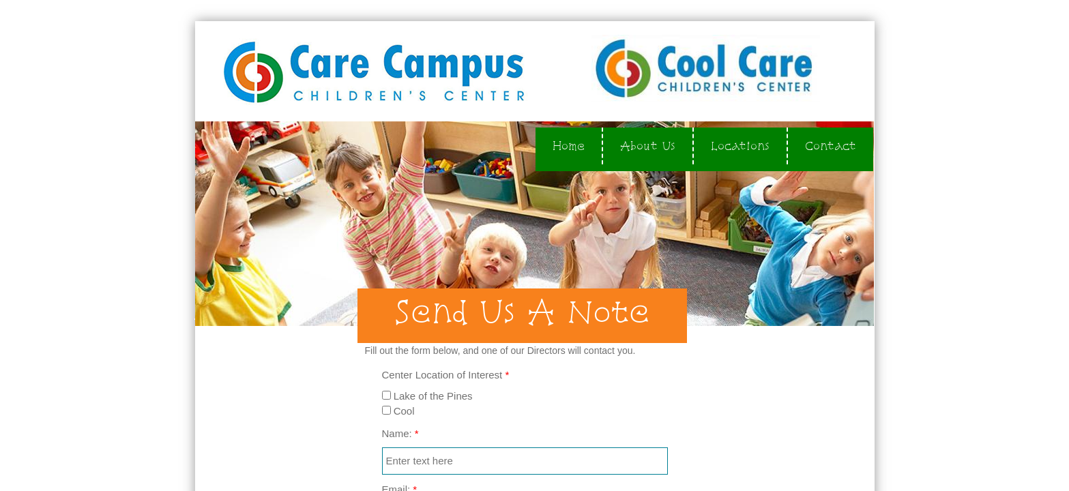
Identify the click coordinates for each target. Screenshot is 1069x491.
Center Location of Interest (446, 375)
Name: (400, 433)
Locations (740, 145)
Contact (830, 145)
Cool (398, 411)
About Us (647, 145)
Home (569, 145)
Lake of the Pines (427, 396)
